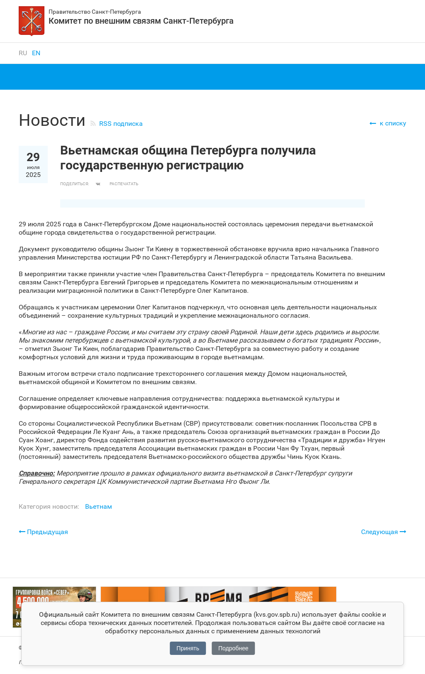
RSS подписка (121, 123)
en (36, 53)
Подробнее (233, 648)
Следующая (383, 531)
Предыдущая (43, 532)
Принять (187, 648)
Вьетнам (98, 506)
